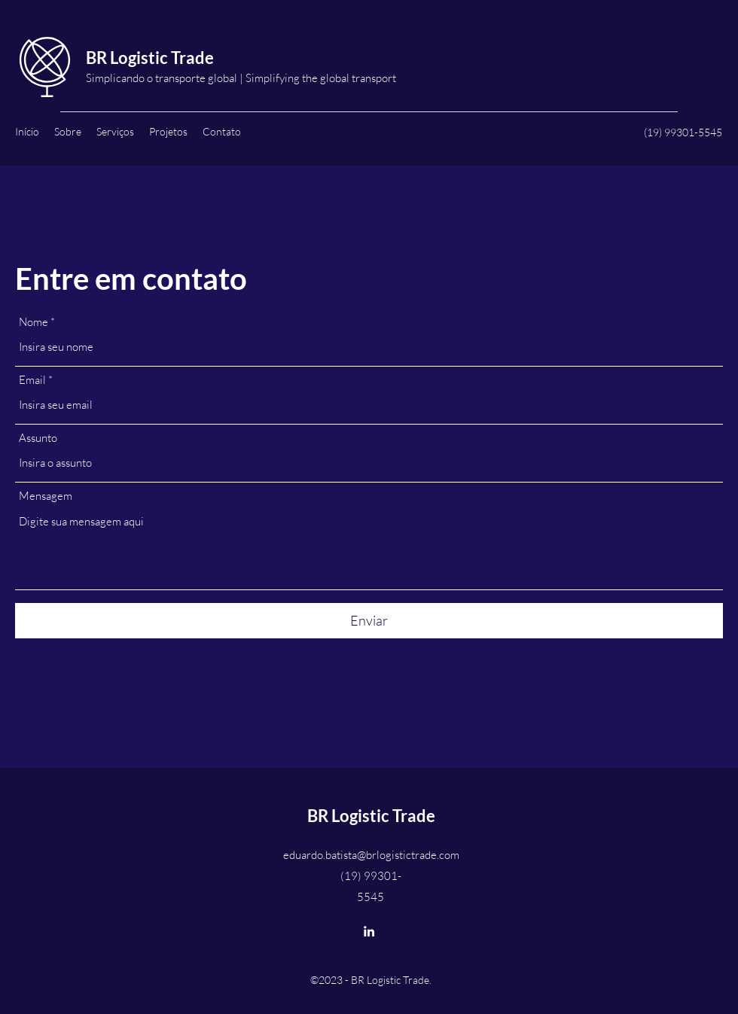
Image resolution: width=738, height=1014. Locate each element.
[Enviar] (369, 620)
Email (32, 379)
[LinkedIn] (369, 931)
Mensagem (45, 495)
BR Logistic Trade (150, 57)
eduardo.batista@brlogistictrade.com (371, 855)
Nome (33, 321)
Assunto (38, 437)
